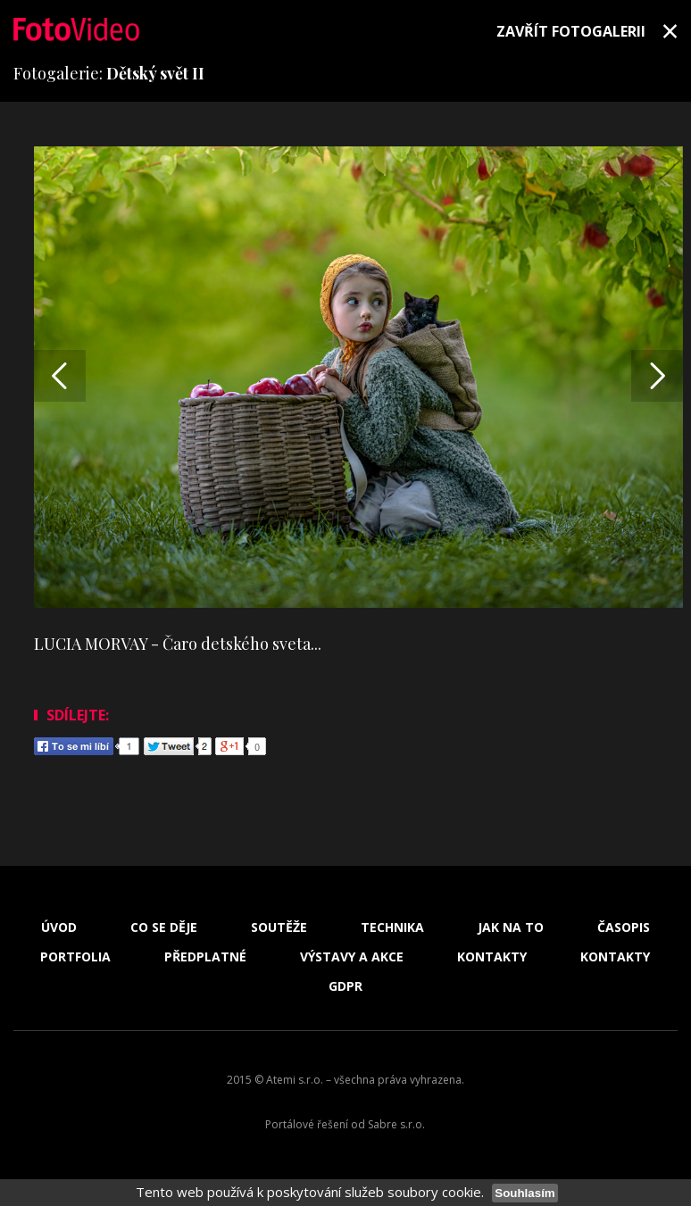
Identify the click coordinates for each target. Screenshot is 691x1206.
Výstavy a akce (352, 957)
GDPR (345, 986)
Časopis (623, 927)
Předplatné (205, 957)
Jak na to (511, 927)
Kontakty (492, 957)
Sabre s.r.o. (396, 1124)
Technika (392, 927)
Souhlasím (524, 1193)
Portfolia (75, 957)
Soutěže (279, 927)
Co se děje (163, 927)
